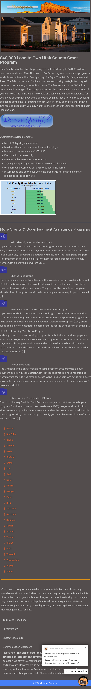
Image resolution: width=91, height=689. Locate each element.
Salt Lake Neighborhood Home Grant (31, 242)
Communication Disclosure (17, 646)
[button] (23, 428)
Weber (9, 571)
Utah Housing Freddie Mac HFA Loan (30, 398)
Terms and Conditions (15, 619)
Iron (8, 468)
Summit (10, 531)
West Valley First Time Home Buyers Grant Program (39, 309)
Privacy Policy (10, 628)
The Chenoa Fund (20, 364)
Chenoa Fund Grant (21, 276)
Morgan (10, 491)
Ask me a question (76, 671)
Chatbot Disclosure (13, 637)
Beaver (10, 428)
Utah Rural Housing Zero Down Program (22, 331)
